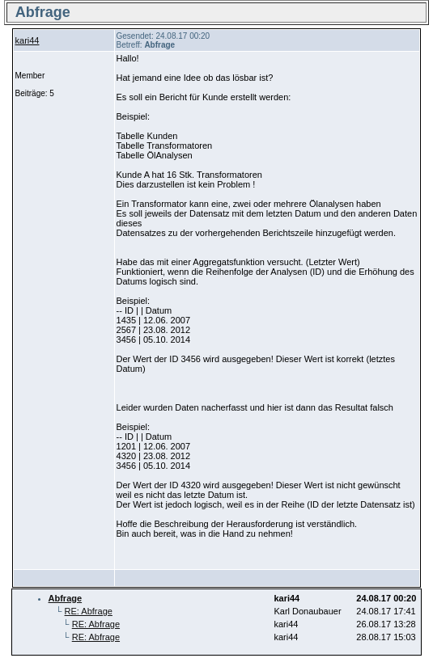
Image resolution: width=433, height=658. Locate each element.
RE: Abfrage (88, 611)
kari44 (27, 40)
